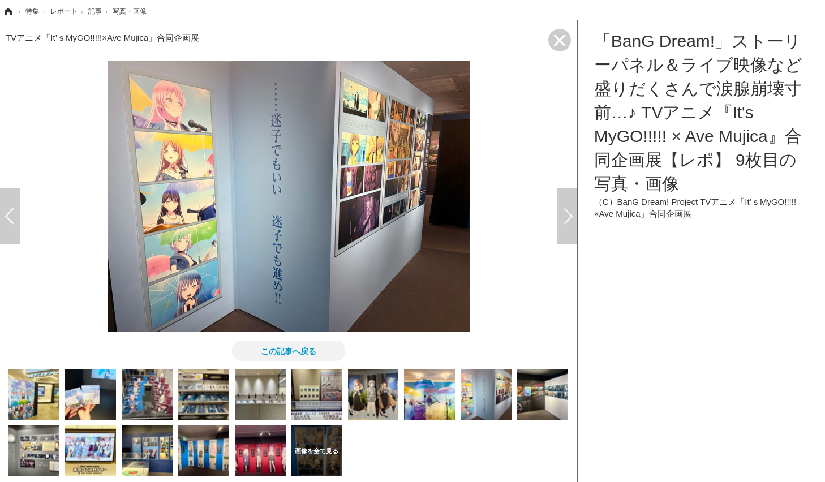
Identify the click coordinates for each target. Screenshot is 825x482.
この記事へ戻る (288, 351)
